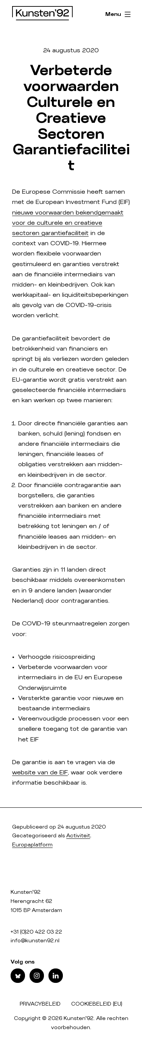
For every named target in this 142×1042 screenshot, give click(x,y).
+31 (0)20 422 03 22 (36, 932)
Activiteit (78, 835)
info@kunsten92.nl (35, 940)
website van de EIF (40, 772)
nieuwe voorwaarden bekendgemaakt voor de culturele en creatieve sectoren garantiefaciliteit (67, 223)
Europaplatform (32, 845)
